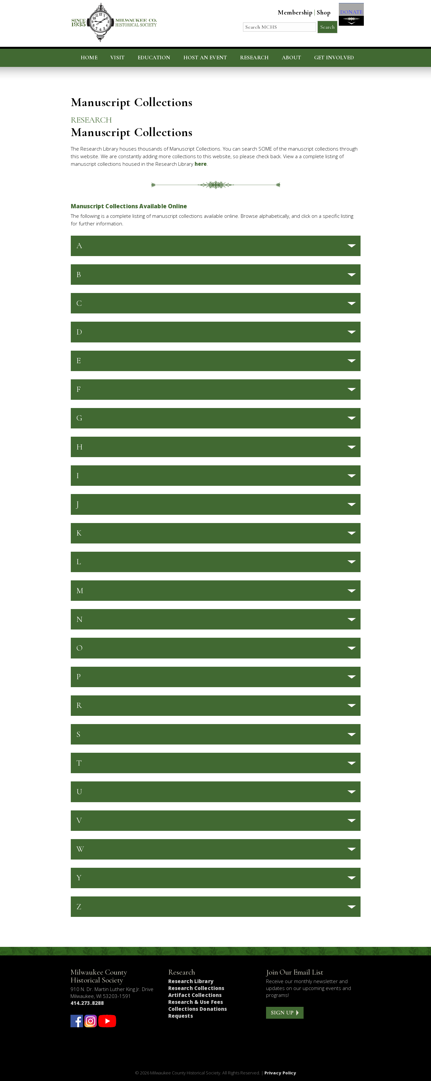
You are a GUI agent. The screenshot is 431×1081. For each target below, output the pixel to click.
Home (89, 57)
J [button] (77, 504)
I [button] (77, 476)
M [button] (79, 591)
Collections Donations (197, 1009)
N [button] (79, 619)
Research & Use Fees (195, 1002)
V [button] (79, 820)
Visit (117, 57)
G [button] (79, 418)
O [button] (79, 648)
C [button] (79, 303)
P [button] (78, 677)
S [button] (78, 734)
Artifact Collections (195, 995)
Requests (180, 1015)
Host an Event (205, 57)
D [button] (79, 332)
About (291, 57)
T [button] (79, 763)
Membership (289, 12)
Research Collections (196, 988)
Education (154, 57)
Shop (317, 12)
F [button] (78, 389)
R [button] (79, 705)
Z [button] (78, 907)
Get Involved (334, 57)
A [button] (79, 245)
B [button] (78, 274)
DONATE (348, 17)
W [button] (80, 849)
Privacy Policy (280, 1073)
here (201, 164)
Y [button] (78, 878)
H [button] (79, 447)
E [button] (78, 360)
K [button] (79, 533)
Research (254, 57)
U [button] (79, 792)
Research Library (190, 981)
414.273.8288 (87, 1003)
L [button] (78, 562)
